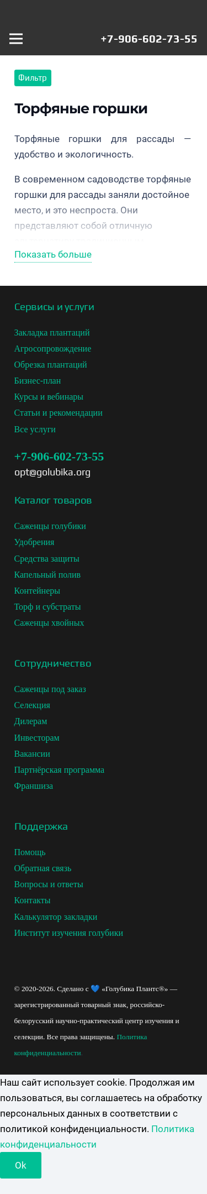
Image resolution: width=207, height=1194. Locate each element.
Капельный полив (47, 574)
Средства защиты (46, 558)
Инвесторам (37, 737)
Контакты (32, 900)
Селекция (32, 705)
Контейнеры (37, 590)
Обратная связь (43, 868)
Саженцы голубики (50, 526)
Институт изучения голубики (69, 933)
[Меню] (16, 39)
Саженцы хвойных (49, 622)
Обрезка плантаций (50, 364)
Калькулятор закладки (56, 916)
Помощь (30, 852)
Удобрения (34, 542)
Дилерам (30, 721)
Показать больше (53, 254)
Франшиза (34, 785)
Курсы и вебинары (49, 396)
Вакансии (32, 753)
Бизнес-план (37, 380)
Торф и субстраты (47, 606)
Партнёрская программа (59, 769)
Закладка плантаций (52, 332)
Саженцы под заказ (50, 689)
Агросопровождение (53, 348)
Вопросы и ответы (48, 884)
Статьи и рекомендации (58, 412)
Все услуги (35, 429)
